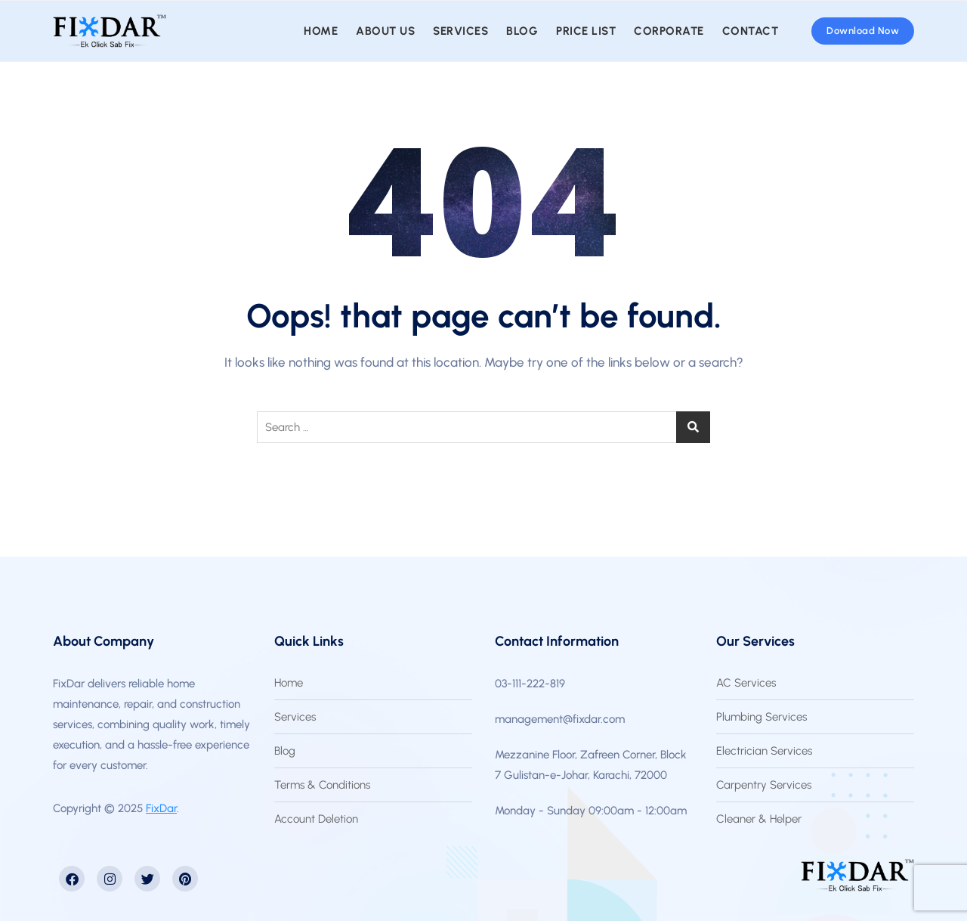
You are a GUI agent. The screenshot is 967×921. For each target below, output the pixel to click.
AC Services (746, 683)
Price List (586, 31)
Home (321, 31)
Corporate (669, 31)
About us (385, 31)
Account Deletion (316, 819)
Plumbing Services (761, 717)
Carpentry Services (763, 785)
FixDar (161, 808)
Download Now (862, 30)
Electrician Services (764, 751)
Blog (522, 31)
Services (460, 31)
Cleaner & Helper (759, 819)
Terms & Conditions (322, 785)
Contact (750, 31)
